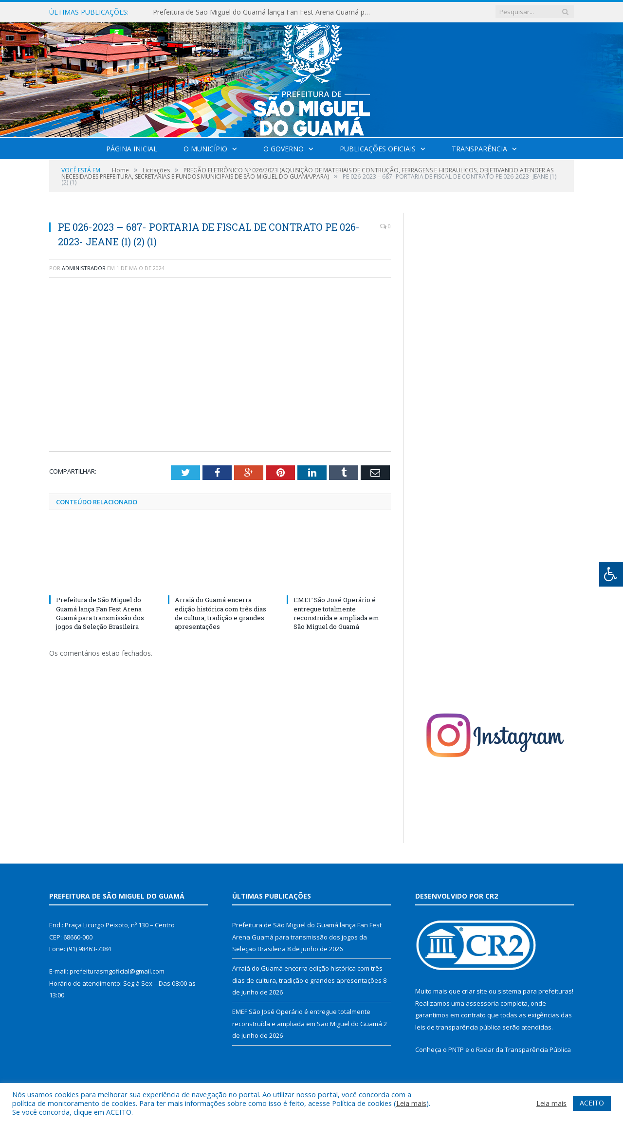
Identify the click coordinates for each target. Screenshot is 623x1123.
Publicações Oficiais (378, 148)
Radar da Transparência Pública (523, 1049)
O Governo (283, 148)
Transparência (479, 148)
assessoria (482, 1003)
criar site (474, 991)
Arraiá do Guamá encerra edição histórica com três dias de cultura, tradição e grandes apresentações (220, 613)
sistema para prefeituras (535, 991)
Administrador (84, 268)
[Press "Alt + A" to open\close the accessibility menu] (611, 574)
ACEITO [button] (592, 1102)
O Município (205, 148)
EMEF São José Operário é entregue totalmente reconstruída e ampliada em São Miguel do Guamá (336, 613)
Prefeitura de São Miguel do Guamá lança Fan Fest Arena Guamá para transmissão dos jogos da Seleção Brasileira (265, 12)
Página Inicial (131, 148)
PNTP (456, 1049)
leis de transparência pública (458, 1027)
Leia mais (411, 1103)
